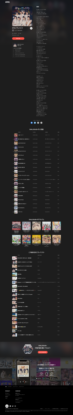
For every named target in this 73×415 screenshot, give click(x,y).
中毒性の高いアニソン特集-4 (23, 306)
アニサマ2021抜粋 (21, 302)
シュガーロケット (17, 51)
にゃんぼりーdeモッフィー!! (23, 191)
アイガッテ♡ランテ (21, 171)
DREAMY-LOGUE (48, 159)
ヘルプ (6, 398)
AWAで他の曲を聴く (42, 352)
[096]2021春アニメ (21, 310)
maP (38, 266)
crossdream (39, 278)
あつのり (39, 334)
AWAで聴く (18, 38)
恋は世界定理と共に (21, 163)
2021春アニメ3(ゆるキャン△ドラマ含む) (25, 262)
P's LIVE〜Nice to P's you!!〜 (23, 322)
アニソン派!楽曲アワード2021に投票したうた (26, 334)
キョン (39, 306)
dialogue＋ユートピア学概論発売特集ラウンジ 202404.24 (28, 282)
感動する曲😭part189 (22, 326)
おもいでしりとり (20, 44)
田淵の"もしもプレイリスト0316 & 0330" (25, 266)
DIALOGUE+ (20, 30)
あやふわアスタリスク (22, 151)
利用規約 (41, 408)
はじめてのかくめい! (22, 143)
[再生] (31, 28)
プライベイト (20, 211)
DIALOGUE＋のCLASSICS (23, 286)
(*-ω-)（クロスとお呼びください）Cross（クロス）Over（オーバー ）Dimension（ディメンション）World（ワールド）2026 (55, 282)
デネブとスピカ (21, 147)
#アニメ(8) (19, 330)
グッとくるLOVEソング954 (22, 318)
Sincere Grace (21, 199)
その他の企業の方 (17, 402)
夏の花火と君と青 (21, 167)
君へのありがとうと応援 (22, 270)
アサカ (39, 330)
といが (39, 274)
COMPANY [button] (17, 391)
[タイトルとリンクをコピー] (38, 123)
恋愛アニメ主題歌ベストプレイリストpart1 (25, 294)
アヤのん (39, 310)
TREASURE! (20, 195)
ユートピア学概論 (21, 187)
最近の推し (20, 274)
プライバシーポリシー (47, 408)
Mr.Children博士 (40, 326)
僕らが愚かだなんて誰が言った (23, 139)
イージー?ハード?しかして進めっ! (24, 179)
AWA (38, 286)
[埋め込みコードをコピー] (41, 123)
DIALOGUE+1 (47, 171)
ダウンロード (7, 393)
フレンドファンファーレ (36, 244)
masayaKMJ (40, 290)
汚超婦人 (39, 318)
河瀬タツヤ (39, 314)
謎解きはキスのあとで (22, 203)
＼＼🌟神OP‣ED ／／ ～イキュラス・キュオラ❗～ (26, 290)
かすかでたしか (21, 155)
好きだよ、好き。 (21, 183)
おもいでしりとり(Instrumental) (20, 54)
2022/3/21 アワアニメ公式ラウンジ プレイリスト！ (26, 314)
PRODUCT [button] (7, 391)
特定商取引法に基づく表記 (64, 408)
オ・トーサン (39, 302)
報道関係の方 (17, 399)
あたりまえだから (21, 207)
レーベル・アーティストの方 (18, 400)
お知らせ (6, 396)
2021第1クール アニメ (21, 278)
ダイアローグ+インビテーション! (23, 175)
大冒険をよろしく (21, 159)
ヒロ (38, 298)
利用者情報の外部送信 (55, 408)
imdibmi (39, 270)
